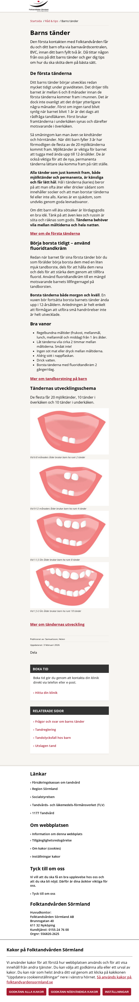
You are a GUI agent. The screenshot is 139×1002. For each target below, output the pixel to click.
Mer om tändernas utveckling (57, 624)
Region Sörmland (44, 789)
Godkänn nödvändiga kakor (74, 991)
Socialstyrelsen (42, 797)
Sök (94, 7)
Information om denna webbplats (57, 834)
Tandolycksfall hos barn (52, 738)
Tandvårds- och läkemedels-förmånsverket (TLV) (67, 805)
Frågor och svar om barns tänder (59, 721)
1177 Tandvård (42, 813)
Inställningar (117, 991)
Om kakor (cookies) (46, 848)
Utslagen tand (44, 746)
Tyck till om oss (43, 893)
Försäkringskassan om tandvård (55, 782)
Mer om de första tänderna (55, 233)
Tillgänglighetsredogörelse (52, 840)
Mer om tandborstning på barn (58, 378)
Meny (105, 7)
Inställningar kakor (46, 856)
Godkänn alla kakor (26, 991)
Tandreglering (44, 729)
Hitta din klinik (46, 693)
